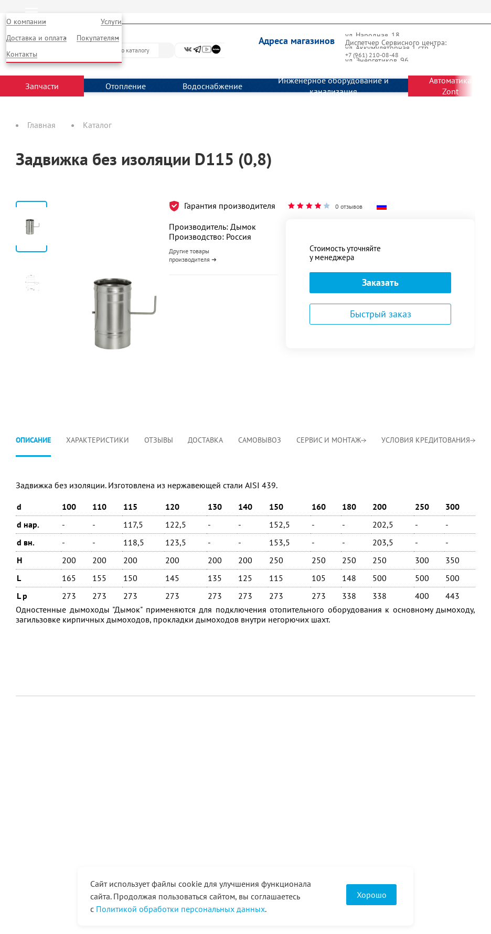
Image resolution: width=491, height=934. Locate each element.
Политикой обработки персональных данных (180, 909)
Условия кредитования (428, 440)
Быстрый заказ (380, 314)
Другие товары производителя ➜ (193, 255)
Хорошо (372, 894)
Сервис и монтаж (331, 440)
